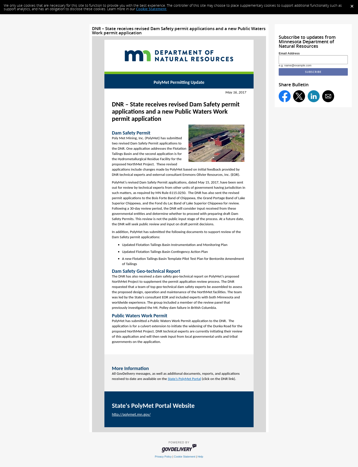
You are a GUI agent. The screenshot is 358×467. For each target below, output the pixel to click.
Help (200, 456)
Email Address (289, 53)
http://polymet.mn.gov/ (131, 414)
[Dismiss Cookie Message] (352, 4)
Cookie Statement (151, 8)
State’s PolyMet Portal (184, 378)
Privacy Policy (163, 456)
